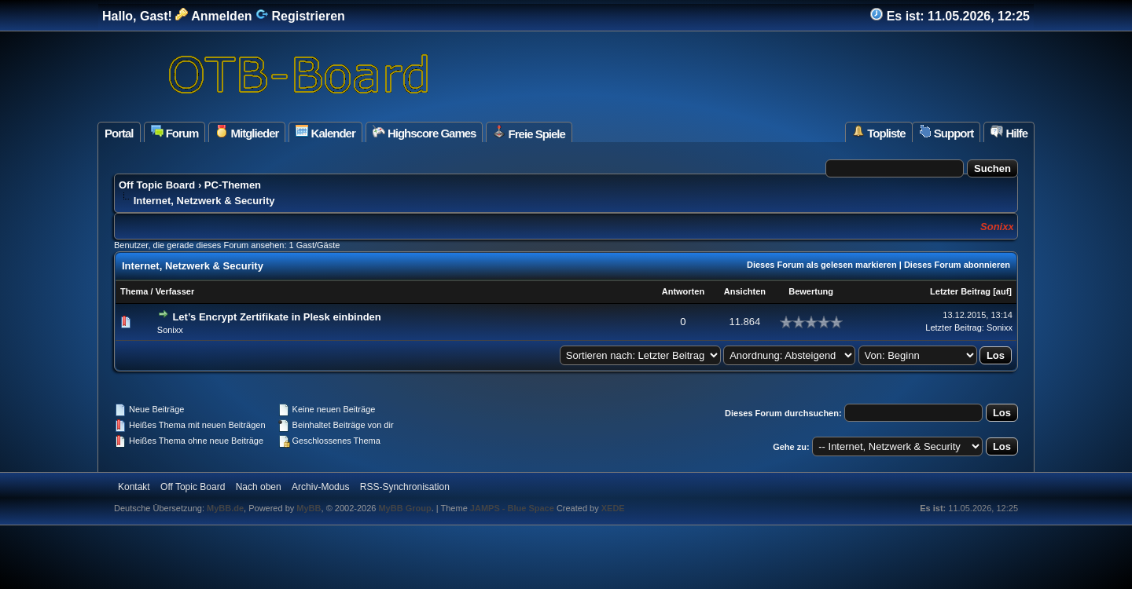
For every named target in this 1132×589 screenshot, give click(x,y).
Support (946, 132)
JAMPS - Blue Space (513, 508)
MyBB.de (225, 508)
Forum (175, 132)
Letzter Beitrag (960, 291)
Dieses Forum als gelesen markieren (822, 264)
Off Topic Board (157, 185)
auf (1002, 291)
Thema (134, 291)
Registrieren (300, 16)
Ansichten (745, 291)
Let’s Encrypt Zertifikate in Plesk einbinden (276, 317)
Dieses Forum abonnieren (957, 264)
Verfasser (175, 291)
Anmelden (213, 16)
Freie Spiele (528, 133)
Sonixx (170, 330)
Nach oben (258, 486)
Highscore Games (424, 132)
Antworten (683, 291)
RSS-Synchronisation (405, 486)
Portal (119, 133)
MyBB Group (404, 508)
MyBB (308, 508)
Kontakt (134, 486)
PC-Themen (232, 185)
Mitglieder (246, 132)
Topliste (879, 132)
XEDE (613, 508)
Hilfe (1008, 132)
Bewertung (810, 291)
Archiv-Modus (320, 486)
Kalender (325, 132)
